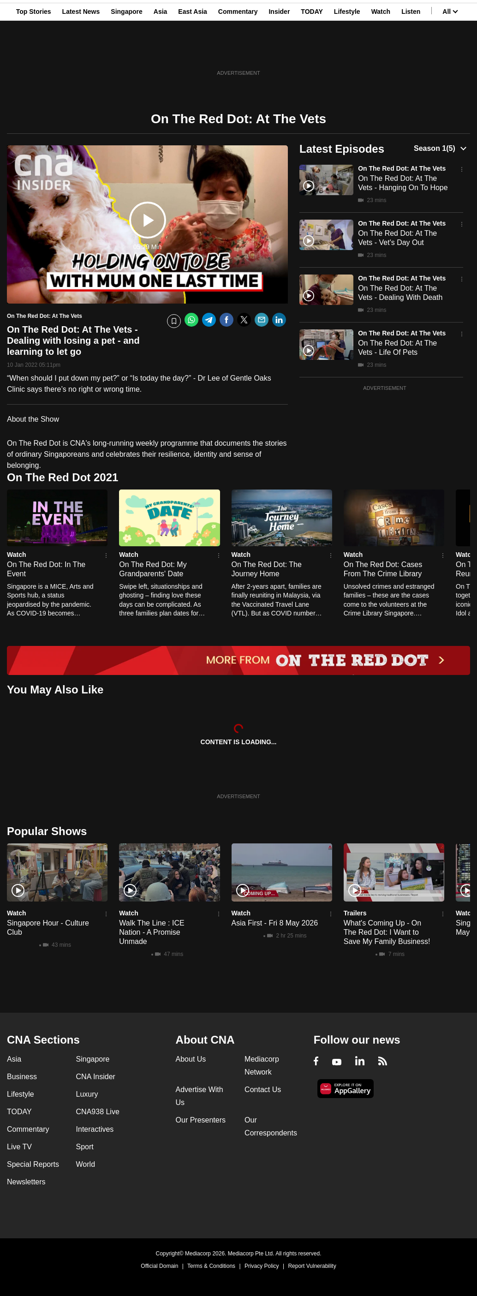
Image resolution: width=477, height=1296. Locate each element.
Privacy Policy (261, 1266)
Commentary (238, 52)
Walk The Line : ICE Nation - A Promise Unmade (151, 932)
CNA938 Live (97, 1112)
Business (22, 1077)
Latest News (81, 52)
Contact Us (262, 1089)
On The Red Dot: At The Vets (402, 168)
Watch (380, 52)
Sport (85, 1147)
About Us (191, 1059)
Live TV (19, 1147)
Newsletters (26, 1182)
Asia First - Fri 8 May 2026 (275, 923)
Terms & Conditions (211, 1266)
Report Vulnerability (312, 1266)
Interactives (95, 1129)
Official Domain (159, 1266)
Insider (279, 52)
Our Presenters (201, 1120)
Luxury (87, 1094)
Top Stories (33, 52)
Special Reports (33, 1164)
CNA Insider (95, 1077)
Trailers (355, 913)
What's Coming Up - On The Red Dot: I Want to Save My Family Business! (387, 932)
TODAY (311, 52)
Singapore (126, 52)
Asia (160, 52)
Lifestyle (347, 52)
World (85, 1164)
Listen (410, 52)
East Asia (192, 52)
